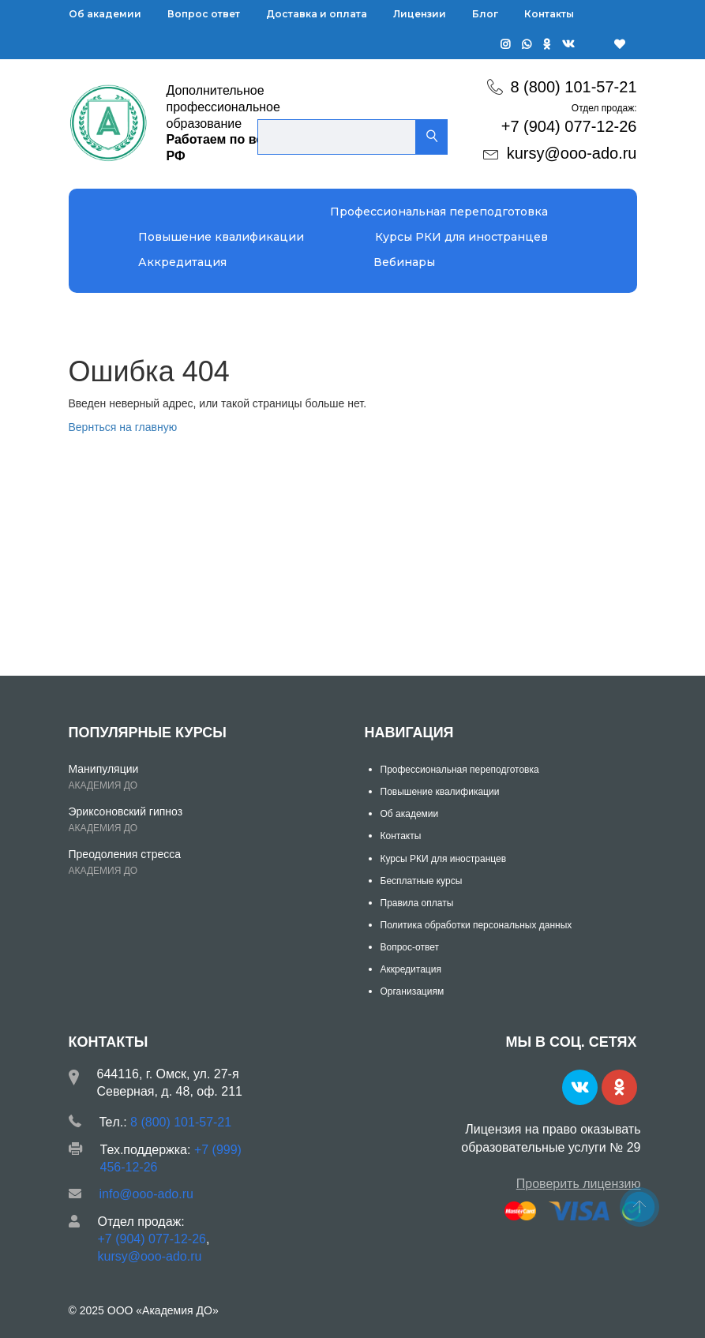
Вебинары (404, 262)
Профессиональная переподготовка (439, 211)
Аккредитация (182, 262)
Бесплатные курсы (422, 880)
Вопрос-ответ (410, 947)
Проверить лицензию (578, 1183)
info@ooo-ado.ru (146, 1194)
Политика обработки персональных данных (476, 925)
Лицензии (419, 14)
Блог (485, 14)
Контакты (549, 14)
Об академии (105, 14)
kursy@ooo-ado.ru (572, 153)
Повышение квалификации (221, 237)
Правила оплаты (417, 903)
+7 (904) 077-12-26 (569, 126)
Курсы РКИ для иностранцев (461, 237)
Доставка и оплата (316, 14)
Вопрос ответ (203, 14)
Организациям (412, 991)
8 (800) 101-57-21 (573, 87)
